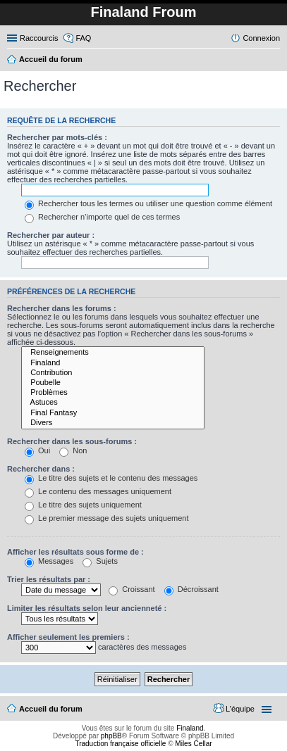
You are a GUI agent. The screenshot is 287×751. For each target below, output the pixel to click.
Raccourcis (39, 38)
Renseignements (113, 353)
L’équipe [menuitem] (240, 709)
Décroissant (191, 589)
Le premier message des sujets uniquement (106, 518)
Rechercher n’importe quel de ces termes (102, 217)
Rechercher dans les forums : (61, 308)
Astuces (113, 403)
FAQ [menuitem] (83, 38)
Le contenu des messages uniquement (98, 491)
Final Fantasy (113, 413)
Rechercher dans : (41, 469)
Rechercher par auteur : (50, 235)
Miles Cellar (193, 743)
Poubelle (113, 383)
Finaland (113, 363)
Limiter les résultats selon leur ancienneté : (86, 608)
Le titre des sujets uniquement (83, 504)
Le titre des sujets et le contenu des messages (111, 478)
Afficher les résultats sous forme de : (75, 552)
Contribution (113, 373)
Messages (49, 561)
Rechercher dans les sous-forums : (72, 441)
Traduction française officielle (120, 743)
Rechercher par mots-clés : (57, 137)
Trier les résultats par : (48, 579)
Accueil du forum (51, 709)
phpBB (111, 736)
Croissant (132, 589)
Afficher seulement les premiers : (68, 637)
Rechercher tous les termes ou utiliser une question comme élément (148, 203)
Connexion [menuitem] (261, 38)
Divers (113, 423)
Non (73, 450)
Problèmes (113, 393)
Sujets (100, 561)
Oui (37, 450)
